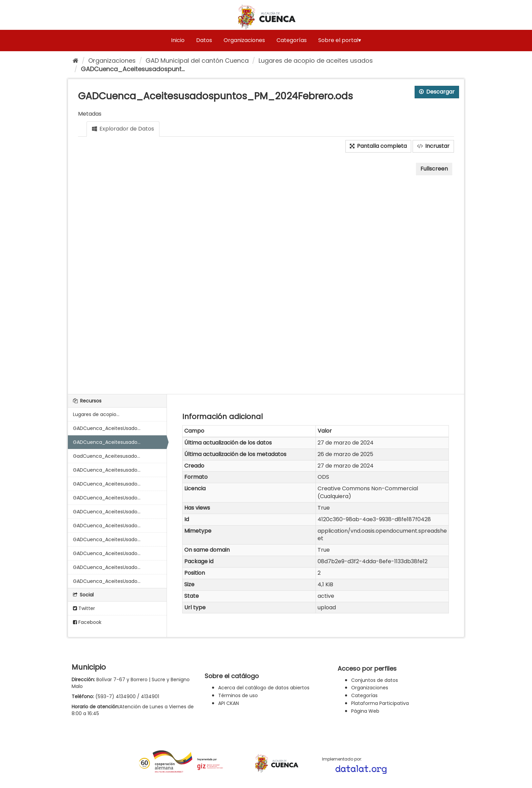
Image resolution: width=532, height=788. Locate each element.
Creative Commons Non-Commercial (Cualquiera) (368, 492)
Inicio (178, 40)
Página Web (365, 711)
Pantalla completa (378, 146)
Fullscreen (434, 169)
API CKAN (228, 703)
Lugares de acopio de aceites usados (316, 60)
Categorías (292, 40)
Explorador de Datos (123, 129)
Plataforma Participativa (380, 703)
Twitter (84, 608)
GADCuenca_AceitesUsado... (106, 428)
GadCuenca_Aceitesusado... (106, 456)
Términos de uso (238, 695)
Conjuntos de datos (374, 680)
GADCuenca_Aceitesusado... (106, 442)
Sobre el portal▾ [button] (339, 40)
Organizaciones (244, 40)
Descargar (437, 92)
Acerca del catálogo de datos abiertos (263, 687)
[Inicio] (75, 60)
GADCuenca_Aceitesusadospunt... (133, 69)
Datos (204, 40)
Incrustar (433, 146)
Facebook (87, 622)
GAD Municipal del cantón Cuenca (197, 60)
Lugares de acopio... (96, 414)
